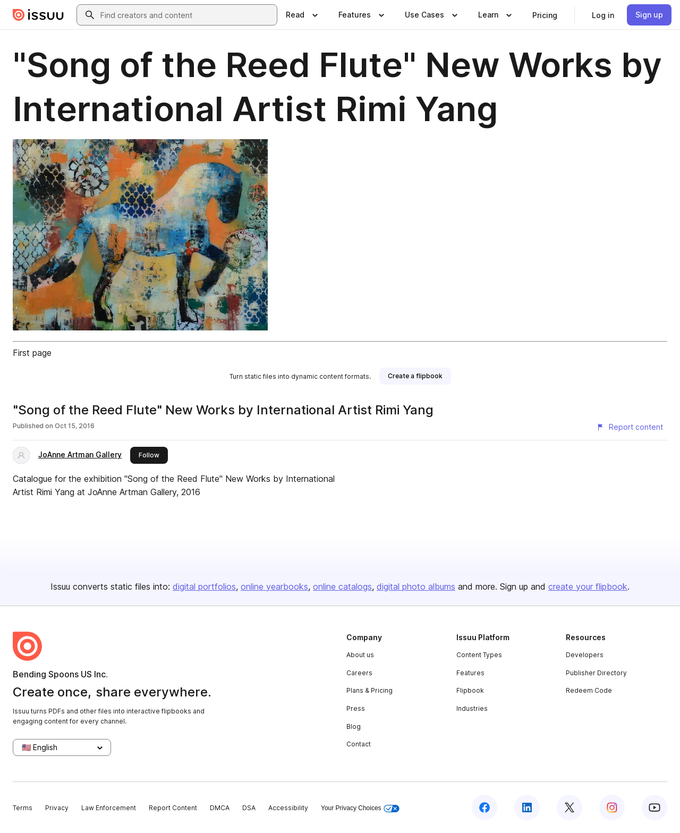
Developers (585, 655)
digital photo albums (416, 586)
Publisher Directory (596, 673)
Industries (472, 708)
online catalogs (342, 586)
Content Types (479, 655)
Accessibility (288, 808)
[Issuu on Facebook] (484, 807)
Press (355, 708)
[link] (545, 15)
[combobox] (186, 15)
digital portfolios (204, 586)
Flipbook (470, 690)
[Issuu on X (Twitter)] (569, 807)
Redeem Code (589, 690)
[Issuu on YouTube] (654, 807)
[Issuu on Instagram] (612, 807)
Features (470, 673)
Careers (359, 673)
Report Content (173, 808)
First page (32, 352)
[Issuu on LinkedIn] (527, 807)
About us (360, 655)
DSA (249, 808)
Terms (22, 808)
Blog (353, 726)
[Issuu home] (38, 15)
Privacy (57, 808)
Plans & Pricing (369, 690)
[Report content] (629, 427)
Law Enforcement (108, 808)
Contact (358, 744)
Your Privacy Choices (360, 808)
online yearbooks (274, 586)
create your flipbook (587, 586)
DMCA (220, 808)
